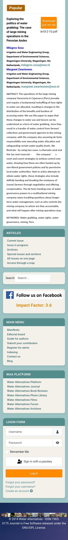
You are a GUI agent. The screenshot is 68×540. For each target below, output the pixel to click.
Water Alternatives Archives (24, 408)
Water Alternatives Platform (24, 382)
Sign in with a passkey (34, 461)
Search (10, 278)
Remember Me (19, 451)
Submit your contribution (22, 343)
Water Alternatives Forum (22, 404)
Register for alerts (18, 347)
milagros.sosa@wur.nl (35, 65)
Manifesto (13, 330)
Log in (34, 473)
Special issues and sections (24, 254)
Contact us (13, 356)
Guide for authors (17, 338)
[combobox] (33, 278)
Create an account (19, 491)
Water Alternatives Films (22, 399)
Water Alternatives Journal (23, 386)
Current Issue (15, 240)
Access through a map (21, 263)
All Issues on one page (21, 258)
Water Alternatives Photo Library (27, 395)
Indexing (12, 352)
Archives (12, 249)
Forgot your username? (20, 486)
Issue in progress (17, 245)
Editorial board (16, 334)
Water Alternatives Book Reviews (27, 390)
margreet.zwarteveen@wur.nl (40, 86)
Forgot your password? (20, 482)
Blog (10, 361)
